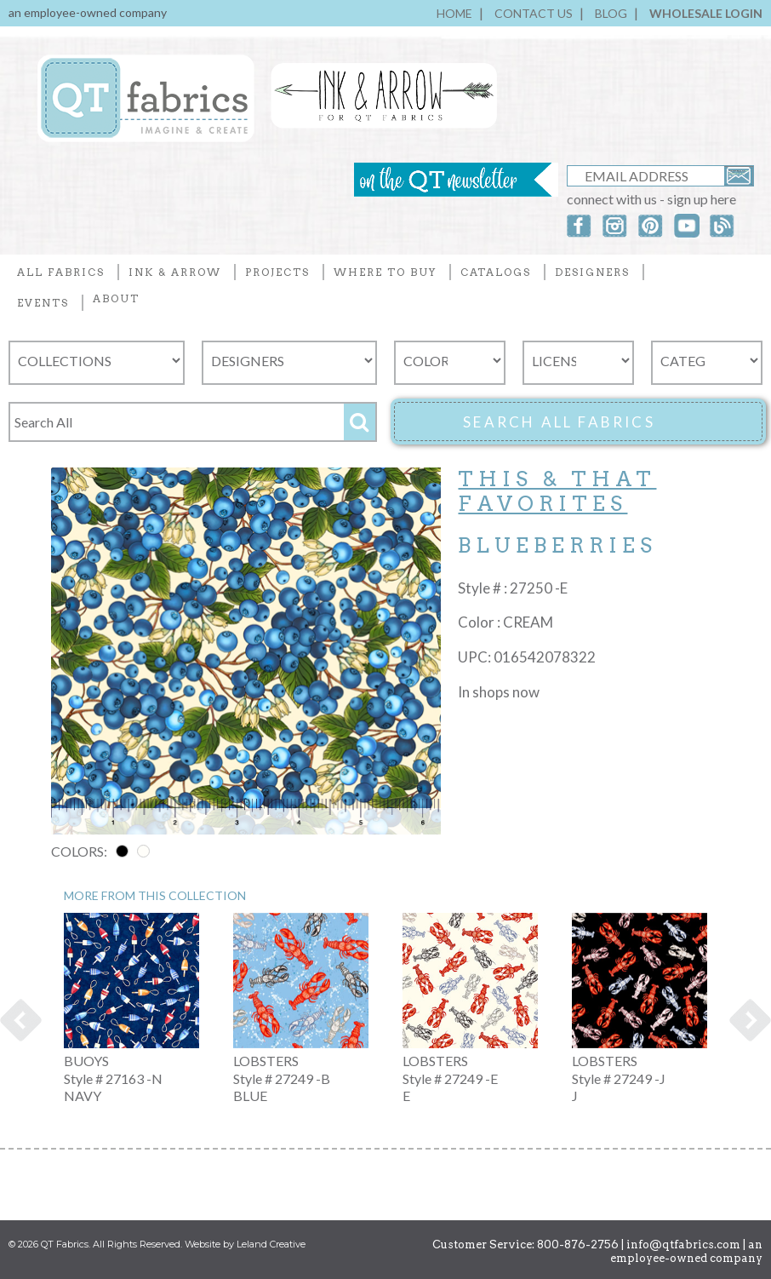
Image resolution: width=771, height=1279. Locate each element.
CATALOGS (495, 272)
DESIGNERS (592, 272)
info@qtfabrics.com (683, 1244)
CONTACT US (533, 13)
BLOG (611, 13)
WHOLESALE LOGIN (705, 13)
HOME (454, 13)
